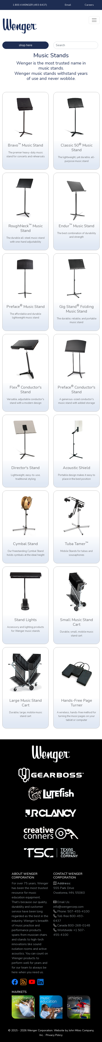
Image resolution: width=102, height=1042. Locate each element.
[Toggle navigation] (94, 20)
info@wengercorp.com (68, 907)
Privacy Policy (54, 1035)
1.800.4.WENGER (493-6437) (30, 5)
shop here (25, 45)
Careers (89, 5)
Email (68, 5)
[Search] (75, 45)
